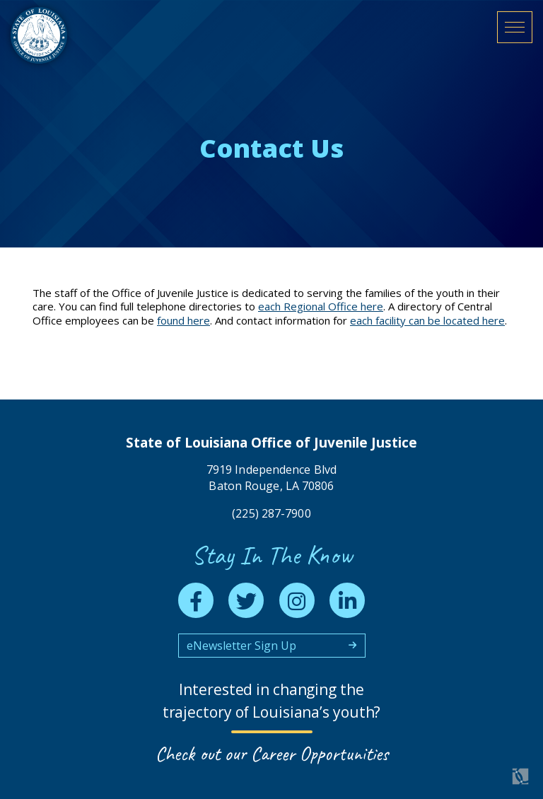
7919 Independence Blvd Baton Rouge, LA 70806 (271, 475)
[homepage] (54, 50)
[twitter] (246, 598)
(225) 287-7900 (271, 511)
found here (183, 320)
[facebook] (196, 598)
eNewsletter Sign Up (241, 645)
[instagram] (297, 598)
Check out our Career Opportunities (272, 754)
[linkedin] (347, 598)
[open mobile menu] (514, 40)
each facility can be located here (427, 320)
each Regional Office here (320, 306)
